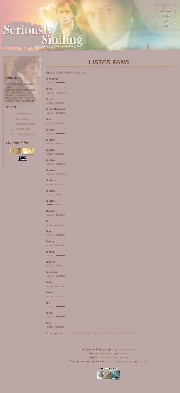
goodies (166, 16)
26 (133, 333)
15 (98, 333)
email (50, 82)
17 (104, 333)
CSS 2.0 (143, 361)
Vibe (126, 358)
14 (95, 333)
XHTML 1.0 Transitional (119, 361)
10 (83, 333)
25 (129, 333)
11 (86, 333)
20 (114, 333)
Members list (23, 114)
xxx (166, 26)
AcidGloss (106, 358)
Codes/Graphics (25, 124)
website (61, 93)
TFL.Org (123, 354)
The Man (166, 6)
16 (101, 333)
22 (120, 333)
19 (111, 333)
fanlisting (166, 11)
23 (123, 333)
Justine (31, 98)
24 (126, 333)
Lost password (25, 134)
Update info (22, 129)
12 (89, 333)
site (166, 21)
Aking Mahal (105, 354)
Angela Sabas (126, 350)
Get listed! (22, 119)
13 (92, 333)
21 (117, 333)
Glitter (118, 358)
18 (108, 333)
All (61, 333)
